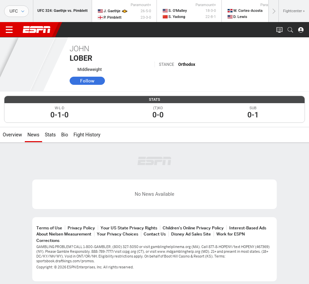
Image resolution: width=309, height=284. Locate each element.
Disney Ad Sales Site (191, 233)
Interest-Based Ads (247, 227)
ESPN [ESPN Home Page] (37, 29)
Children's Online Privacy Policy (193, 227)
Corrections (47, 240)
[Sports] (16, 11)
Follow (87, 81)
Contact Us (155, 233)
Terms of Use (49, 227)
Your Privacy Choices (117, 233)
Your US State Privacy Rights (129, 227)
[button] (290, 30)
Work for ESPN (230, 233)
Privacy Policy (81, 227)
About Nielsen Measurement (63, 233)
